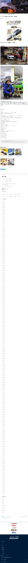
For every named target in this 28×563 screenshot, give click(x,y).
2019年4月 (3, 341)
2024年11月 (3, 228)
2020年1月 (3, 326)
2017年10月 (3, 368)
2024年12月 (3, 226)
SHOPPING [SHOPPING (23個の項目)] (18, 194)
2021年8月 (3, 294)
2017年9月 (3, 370)
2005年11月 (3, 475)
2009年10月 (3, 460)
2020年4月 (3, 321)
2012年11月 (3, 431)
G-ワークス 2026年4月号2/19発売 (7, 186)
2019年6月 (3, 338)
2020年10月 (3, 311)
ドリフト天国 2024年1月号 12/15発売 (11, 166)
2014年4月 (3, 411)
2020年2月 (3, 324)
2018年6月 (3, 358)
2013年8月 (3, 419)
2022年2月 (3, 284)
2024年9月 (3, 231)
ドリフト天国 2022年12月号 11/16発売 (18, 156)
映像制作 (3, 547)
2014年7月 (3, 409)
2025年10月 (3, 209)
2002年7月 (3, 482)
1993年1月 (3, 494)
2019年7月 (3, 336)
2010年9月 (3, 450)
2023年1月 (3, 265)
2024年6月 (3, 236)
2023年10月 (3, 250)
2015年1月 (3, 404)
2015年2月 (3, 402)
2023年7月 (3, 255)
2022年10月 (3, 270)
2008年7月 (3, 468)
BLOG (3, 498)
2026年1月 (3, 204)
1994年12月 (3, 490)
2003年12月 (3, 477)
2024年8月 (3, 233)
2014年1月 (3, 412)
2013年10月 (3, 416)
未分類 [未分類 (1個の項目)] (19, 196)
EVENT (3, 500)
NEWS (3, 502)
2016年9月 (3, 380)
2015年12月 (3, 392)
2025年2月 (3, 223)
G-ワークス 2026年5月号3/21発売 (7, 180)
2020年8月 (3, 314)
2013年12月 (3, 414)
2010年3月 (3, 455)
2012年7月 (3, 433)
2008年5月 (3, 470)
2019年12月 (3, 328)
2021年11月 (3, 289)
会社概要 (3, 549)
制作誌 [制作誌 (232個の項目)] (11, 196)
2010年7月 (3, 451)
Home (2, 544)
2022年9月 (3, 272)
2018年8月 (3, 355)
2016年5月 (3, 385)
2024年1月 (3, 245)
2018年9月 (3, 353)
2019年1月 (3, 346)
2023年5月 (3, 258)
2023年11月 (3, 248)
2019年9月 (3, 333)
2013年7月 (3, 421)
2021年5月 (3, 299)
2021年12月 (3, 287)
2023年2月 (3, 263)
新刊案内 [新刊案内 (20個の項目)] (15, 196)
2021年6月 (3, 297)
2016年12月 (3, 375)
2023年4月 (3, 260)
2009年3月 (3, 465)
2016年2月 (3, 389)
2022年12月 (3, 267)
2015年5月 (3, 399)
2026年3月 (3, 201)
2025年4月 (3, 219)
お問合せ (3, 553)
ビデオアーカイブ (4, 507)
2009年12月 (3, 458)
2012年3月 (3, 438)
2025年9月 (3, 211)
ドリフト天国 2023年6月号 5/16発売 (11, 156)
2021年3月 (3, 302)
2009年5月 (3, 463)
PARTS (3, 503)
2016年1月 (3, 390)
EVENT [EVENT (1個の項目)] (7, 194)
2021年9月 (3, 292)
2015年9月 (3, 397)
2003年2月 (3, 480)
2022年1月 (3, 285)
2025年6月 (3, 216)
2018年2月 (3, 363)
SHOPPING (3, 505)
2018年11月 (3, 350)
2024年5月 (3, 238)
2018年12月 (3, 348)
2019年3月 (3, 343)
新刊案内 (3, 510)
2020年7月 (3, 316)
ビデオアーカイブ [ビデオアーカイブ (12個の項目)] (5, 196)
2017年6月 (3, 372)
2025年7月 (3, 214)
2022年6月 (3, 277)
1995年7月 (3, 487)
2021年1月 (3, 306)
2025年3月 (3, 221)
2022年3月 (3, 282)
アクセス (3, 551)
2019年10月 (3, 331)
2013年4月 (3, 424)
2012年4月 (3, 436)
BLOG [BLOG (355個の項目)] (4, 194)
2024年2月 (3, 243)
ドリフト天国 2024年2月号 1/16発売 (3, 166)
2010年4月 (3, 453)
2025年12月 (3, 206)
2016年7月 (3, 382)
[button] (25, 1)
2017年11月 (3, 367)
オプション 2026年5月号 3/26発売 (7, 178)
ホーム (1, 14)
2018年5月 (3, 360)
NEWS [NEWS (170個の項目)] (11, 194)
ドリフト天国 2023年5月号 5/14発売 (3, 156)
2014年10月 (3, 407)
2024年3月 (3, 241)
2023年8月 (3, 253)
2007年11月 (3, 472)
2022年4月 (3, 280)
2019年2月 (3, 345)
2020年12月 (3, 307)
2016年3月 (3, 387)
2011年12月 (3, 441)
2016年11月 (3, 377)
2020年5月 (3, 319)
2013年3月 (3, 426)
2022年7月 (3, 275)
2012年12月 (3, 429)
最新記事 (4, 14)
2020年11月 (3, 309)
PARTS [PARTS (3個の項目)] (14, 194)
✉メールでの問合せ (3, 561)
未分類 (3, 512)
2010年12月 (3, 446)
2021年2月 (3, 304)
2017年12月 (3, 365)
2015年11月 (3, 394)
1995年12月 (3, 485)
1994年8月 (3, 492)
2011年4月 (3, 443)
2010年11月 (3, 448)
